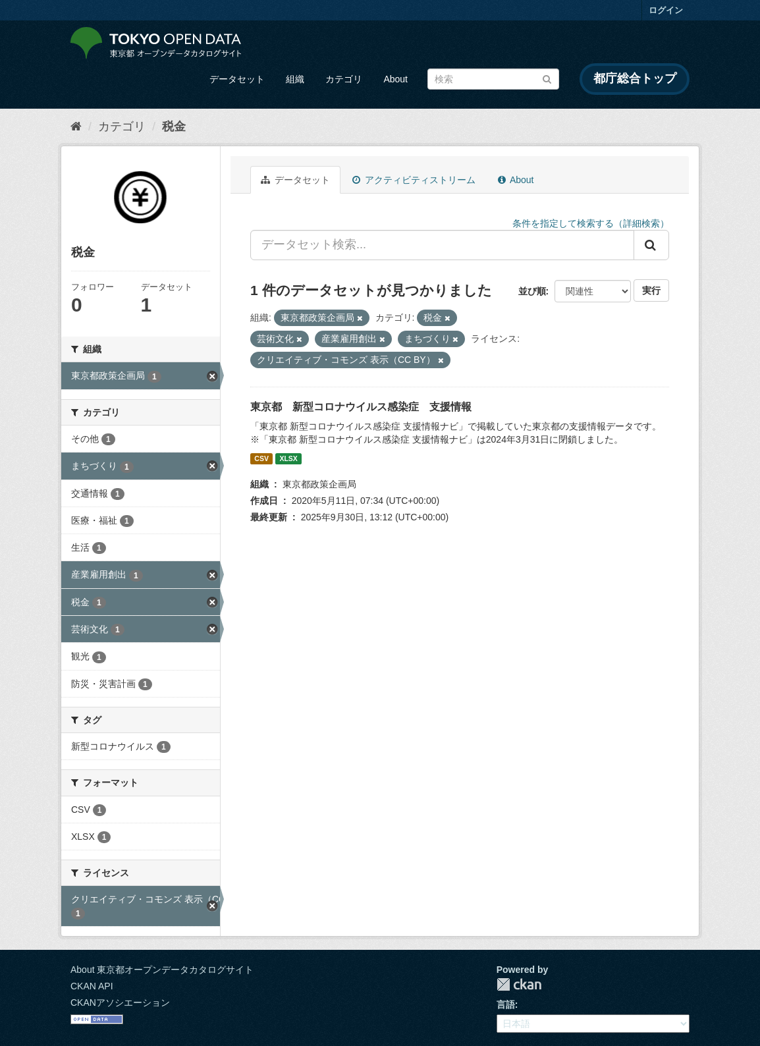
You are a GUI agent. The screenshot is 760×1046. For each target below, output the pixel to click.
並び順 (532, 291)
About (395, 79)
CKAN (519, 984)
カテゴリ (343, 79)
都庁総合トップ (634, 78)
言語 (506, 1004)
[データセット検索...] (442, 245)
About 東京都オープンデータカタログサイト (162, 969)
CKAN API (91, 986)
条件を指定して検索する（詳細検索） (590, 223)
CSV (261, 458)
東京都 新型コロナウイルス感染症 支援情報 (361, 406)
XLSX (288, 458)
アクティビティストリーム (413, 180)
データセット (237, 79)
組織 (295, 79)
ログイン (666, 10)
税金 (174, 126)
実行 (651, 290)
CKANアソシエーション (120, 1002)
